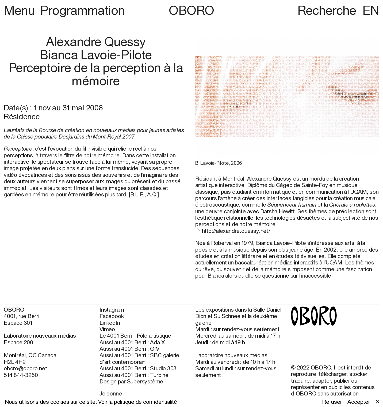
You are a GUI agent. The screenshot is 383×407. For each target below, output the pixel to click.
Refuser (332, 401)
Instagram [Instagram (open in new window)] (111, 309)
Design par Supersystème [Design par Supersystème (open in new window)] (131, 381)
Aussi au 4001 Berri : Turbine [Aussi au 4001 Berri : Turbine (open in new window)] (133, 375)
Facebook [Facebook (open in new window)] (111, 316)
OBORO (191, 10)
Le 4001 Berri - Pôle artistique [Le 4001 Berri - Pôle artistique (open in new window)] (135, 335)
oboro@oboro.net (25, 368)
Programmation (82, 10)
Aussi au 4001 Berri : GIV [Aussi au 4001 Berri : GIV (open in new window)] (129, 348)
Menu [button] (21, 10)
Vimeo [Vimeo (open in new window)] (107, 329)
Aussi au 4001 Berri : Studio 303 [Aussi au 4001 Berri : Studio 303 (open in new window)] (138, 368)
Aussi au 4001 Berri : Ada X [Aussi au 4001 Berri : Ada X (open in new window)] (131, 342)
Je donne (110, 393)
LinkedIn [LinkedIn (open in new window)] (109, 322)
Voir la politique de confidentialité (137, 401)
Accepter (358, 401)
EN (370, 10)
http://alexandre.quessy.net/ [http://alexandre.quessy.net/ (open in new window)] (236, 230)
